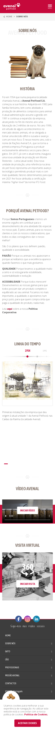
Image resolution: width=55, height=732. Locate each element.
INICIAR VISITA (27, 583)
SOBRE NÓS (10, 643)
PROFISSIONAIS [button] (12, 667)
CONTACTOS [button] (10, 683)
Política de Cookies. (36, 714)
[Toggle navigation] (50, 6)
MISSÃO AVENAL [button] (12, 675)
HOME (7, 17)
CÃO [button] (7, 659)
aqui (9, 308)
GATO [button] (7, 651)
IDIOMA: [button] (14, 691)
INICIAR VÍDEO (27, 510)
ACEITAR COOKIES (27, 723)
